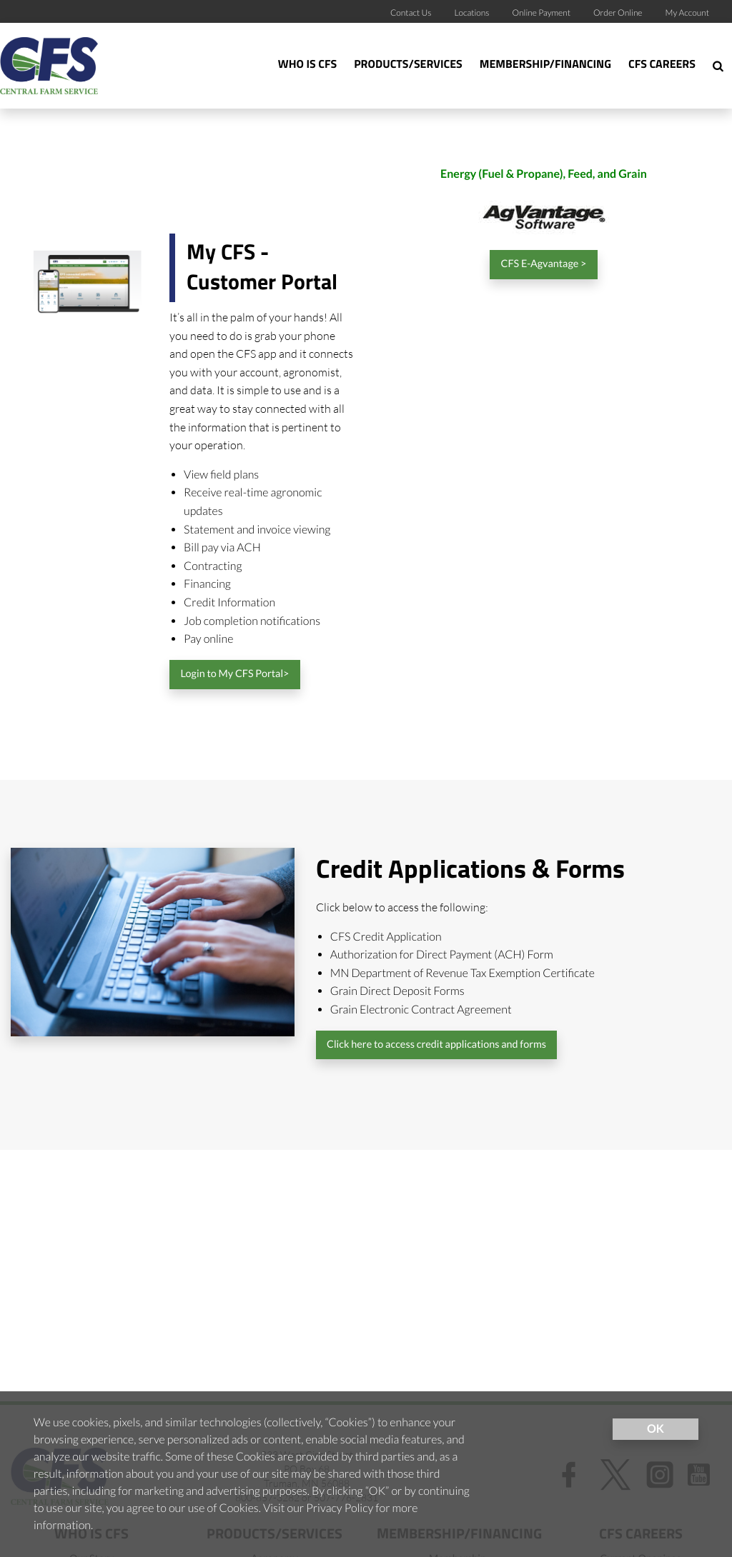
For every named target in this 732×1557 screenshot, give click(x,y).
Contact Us (411, 12)
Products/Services (408, 65)
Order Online (618, 12)
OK (655, 1429)
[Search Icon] (718, 65)
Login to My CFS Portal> (234, 674)
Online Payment (542, 12)
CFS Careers (662, 65)
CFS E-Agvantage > (544, 264)
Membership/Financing (545, 65)
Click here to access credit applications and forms (436, 1044)
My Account (687, 12)
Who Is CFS (307, 65)
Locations (471, 12)
